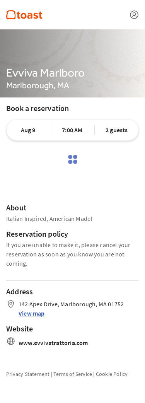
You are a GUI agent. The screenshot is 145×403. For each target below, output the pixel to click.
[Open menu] (134, 14)
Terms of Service (72, 374)
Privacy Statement (27, 374)
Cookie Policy (112, 374)
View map (32, 313)
